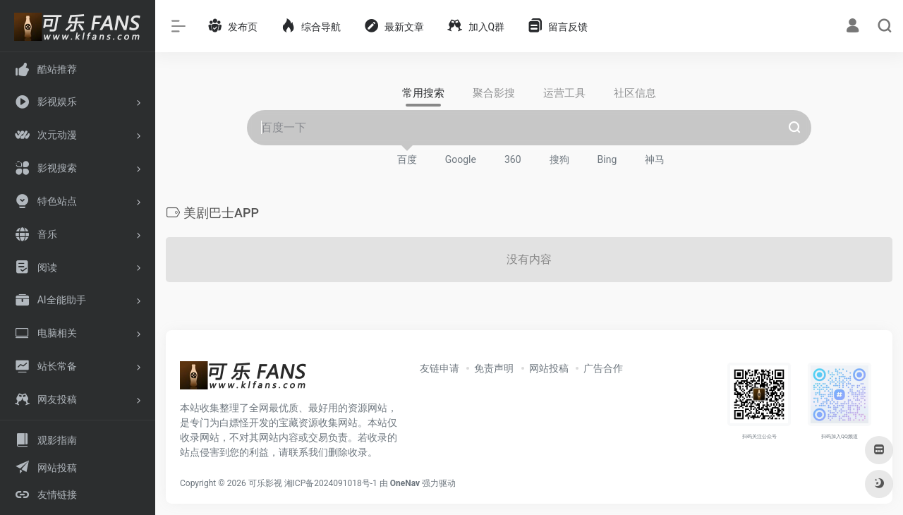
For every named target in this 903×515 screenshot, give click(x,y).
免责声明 (494, 368)
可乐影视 (265, 483)
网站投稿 (549, 368)
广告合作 (603, 368)
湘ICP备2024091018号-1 (330, 483)
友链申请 (439, 368)
